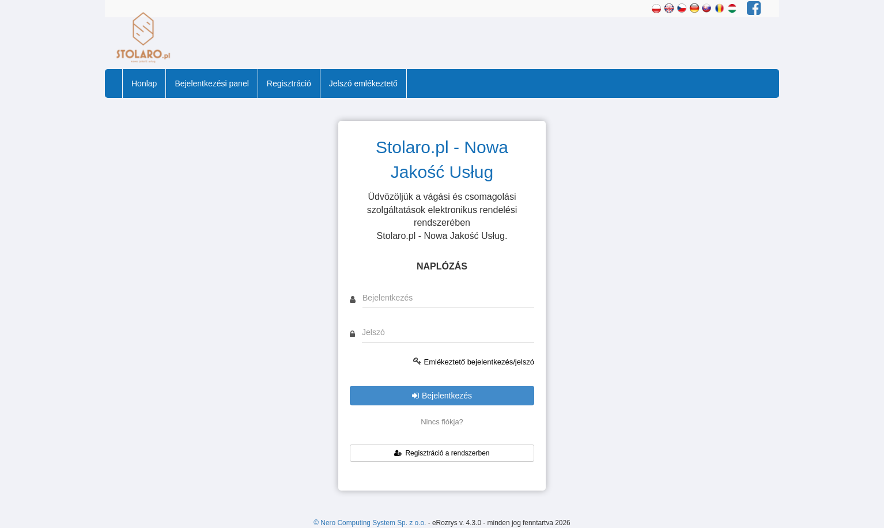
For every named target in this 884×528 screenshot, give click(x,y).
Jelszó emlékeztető (363, 83)
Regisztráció (289, 83)
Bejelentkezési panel (211, 83)
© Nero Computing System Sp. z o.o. (370, 523)
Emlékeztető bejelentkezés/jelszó (479, 362)
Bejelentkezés (442, 395)
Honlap (144, 83)
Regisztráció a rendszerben (441, 453)
